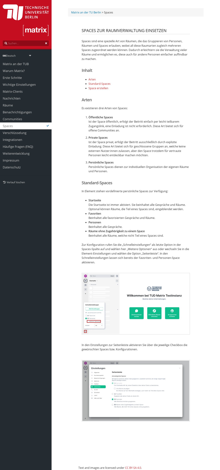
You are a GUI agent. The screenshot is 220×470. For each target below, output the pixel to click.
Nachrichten (11, 98)
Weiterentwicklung (16, 153)
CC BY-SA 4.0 (133, 468)
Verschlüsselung (14, 133)
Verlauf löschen (14, 182)
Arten (92, 79)
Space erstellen (98, 88)
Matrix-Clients (13, 91)
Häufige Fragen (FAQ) (18, 146)
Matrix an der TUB (16, 64)
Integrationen (12, 140)
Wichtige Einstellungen (19, 84)
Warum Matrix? (14, 71)
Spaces (26, 126)
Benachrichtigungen (17, 112)
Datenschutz (12, 167)
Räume (8, 105)
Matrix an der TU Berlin (86, 12)
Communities (12, 119)
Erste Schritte (12, 78)
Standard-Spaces (100, 84)
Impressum (11, 160)
